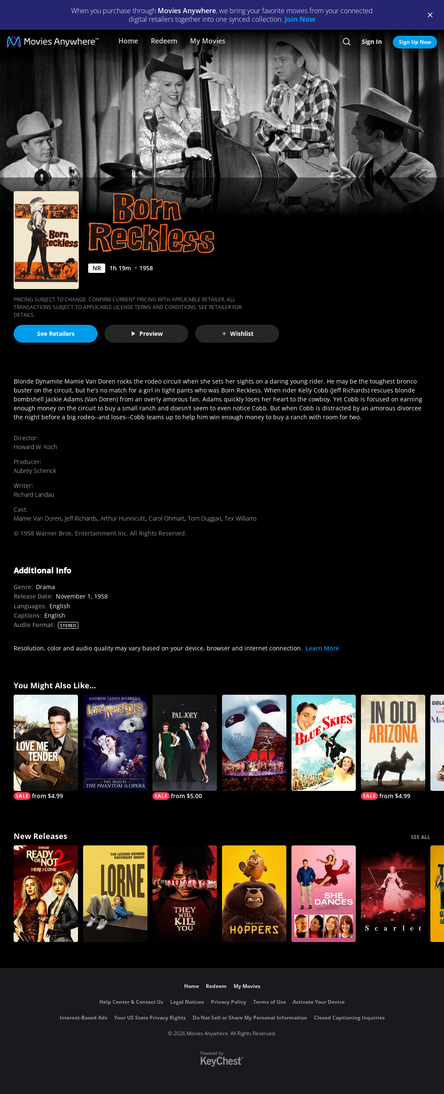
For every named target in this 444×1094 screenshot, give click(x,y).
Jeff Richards (81, 518)
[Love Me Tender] (46, 747)
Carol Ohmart (167, 518)
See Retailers (56, 333)
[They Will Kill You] (185, 893)
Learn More (322, 648)
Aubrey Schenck (35, 471)
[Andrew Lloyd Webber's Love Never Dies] (115, 743)
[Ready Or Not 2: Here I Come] (46, 893)
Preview (146, 333)
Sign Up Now (415, 42)
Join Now (300, 19)
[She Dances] (323, 893)
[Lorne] (115, 893)
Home (128, 41)
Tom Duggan (204, 518)
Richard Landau (34, 494)
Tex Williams (241, 518)
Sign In (372, 41)
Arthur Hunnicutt (123, 518)
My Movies (207, 41)
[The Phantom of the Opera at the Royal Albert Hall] (254, 743)
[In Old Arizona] (393, 747)
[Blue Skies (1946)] (323, 743)
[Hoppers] (254, 893)
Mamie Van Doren (37, 518)
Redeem (164, 41)
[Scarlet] (393, 893)
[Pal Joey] (185, 747)
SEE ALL (420, 837)
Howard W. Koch (35, 447)
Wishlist (237, 333)
